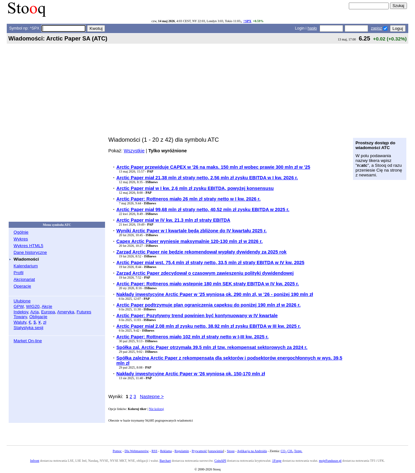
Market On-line (27, 340)
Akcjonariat (24, 279)
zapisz (376, 28)
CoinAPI (220, 460)
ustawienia (216, 451)
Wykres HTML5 (28, 245)
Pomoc (117, 451)
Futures (83, 311)
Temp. (298, 451)
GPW (18, 306)
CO (284, 451)
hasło (312, 28)
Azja (34, 311)
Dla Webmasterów (137, 451)
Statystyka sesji (28, 327)
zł (44, 322)
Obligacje (38, 316)
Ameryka (65, 311)
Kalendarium (25, 265)
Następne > (152, 396)
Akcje (47, 306)
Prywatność (199, 451)
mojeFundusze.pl (330, 460)
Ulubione (22, 301)
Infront (34, 460)
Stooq (230, 451)
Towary (20, 316)
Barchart (165, 460)
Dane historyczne (30, 252)
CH (290, 451)
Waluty (19, 322)
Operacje (22, 286)
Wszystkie (134, 150)
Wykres (20, 238)
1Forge (276, 460)
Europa (48, 311)
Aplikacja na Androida (252, 451)
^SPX (247, 21)
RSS (154, 451)
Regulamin (181, 451)
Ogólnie (20, 232)
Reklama (166, 451)
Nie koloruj (156, 409)
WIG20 (33, 306)
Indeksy (20, 311)
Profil (18, 272)
